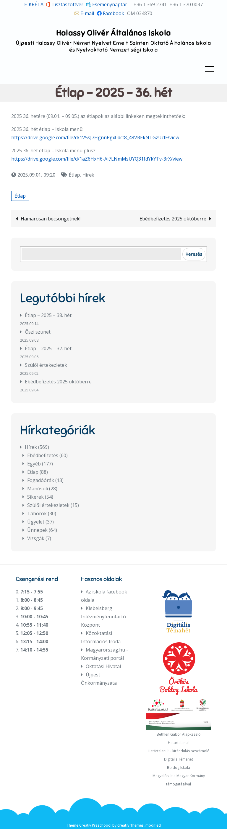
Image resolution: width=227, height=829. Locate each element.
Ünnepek (37, 530)
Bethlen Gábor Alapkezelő (178, 734)
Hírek (88, 175)
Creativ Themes (130, 825)
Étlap (74, 175)
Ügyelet (35, 521)
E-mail (84, 13)
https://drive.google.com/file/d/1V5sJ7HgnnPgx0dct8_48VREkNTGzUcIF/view (95, 137)
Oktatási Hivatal (103, 666)
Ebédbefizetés (42, 455)
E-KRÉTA (33, 4)
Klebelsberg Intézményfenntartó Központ (103, 616)
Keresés (194, 254)
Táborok (37, 513)
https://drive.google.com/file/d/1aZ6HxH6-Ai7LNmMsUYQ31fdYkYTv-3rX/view (96, 159)
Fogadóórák (40, 480)
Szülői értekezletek (46, 365)
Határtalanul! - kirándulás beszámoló (179, 750)
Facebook (110, 13)
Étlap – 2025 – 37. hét (48, 348)
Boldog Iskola (178, 767)
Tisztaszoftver (65, 4)
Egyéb (34, 463)
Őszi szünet (38, 332)
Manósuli (37, 488)
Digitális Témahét (178, 759)
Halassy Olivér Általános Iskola (113, 33)
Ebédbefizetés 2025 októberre (173, 218)
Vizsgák (35, 538)
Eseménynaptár (106, 4)
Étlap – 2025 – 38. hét (48, 315)
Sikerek (35, 497)
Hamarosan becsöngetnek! (50, 218)
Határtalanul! (178, 742)
